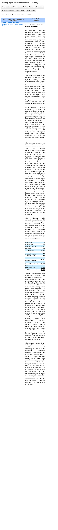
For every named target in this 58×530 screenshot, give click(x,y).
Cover (4, 7)
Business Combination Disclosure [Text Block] (12, 25)
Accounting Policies (8, 10)
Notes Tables (20, 10)
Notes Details (31, 10)
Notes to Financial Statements (33, 7)
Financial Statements (14, 7)
